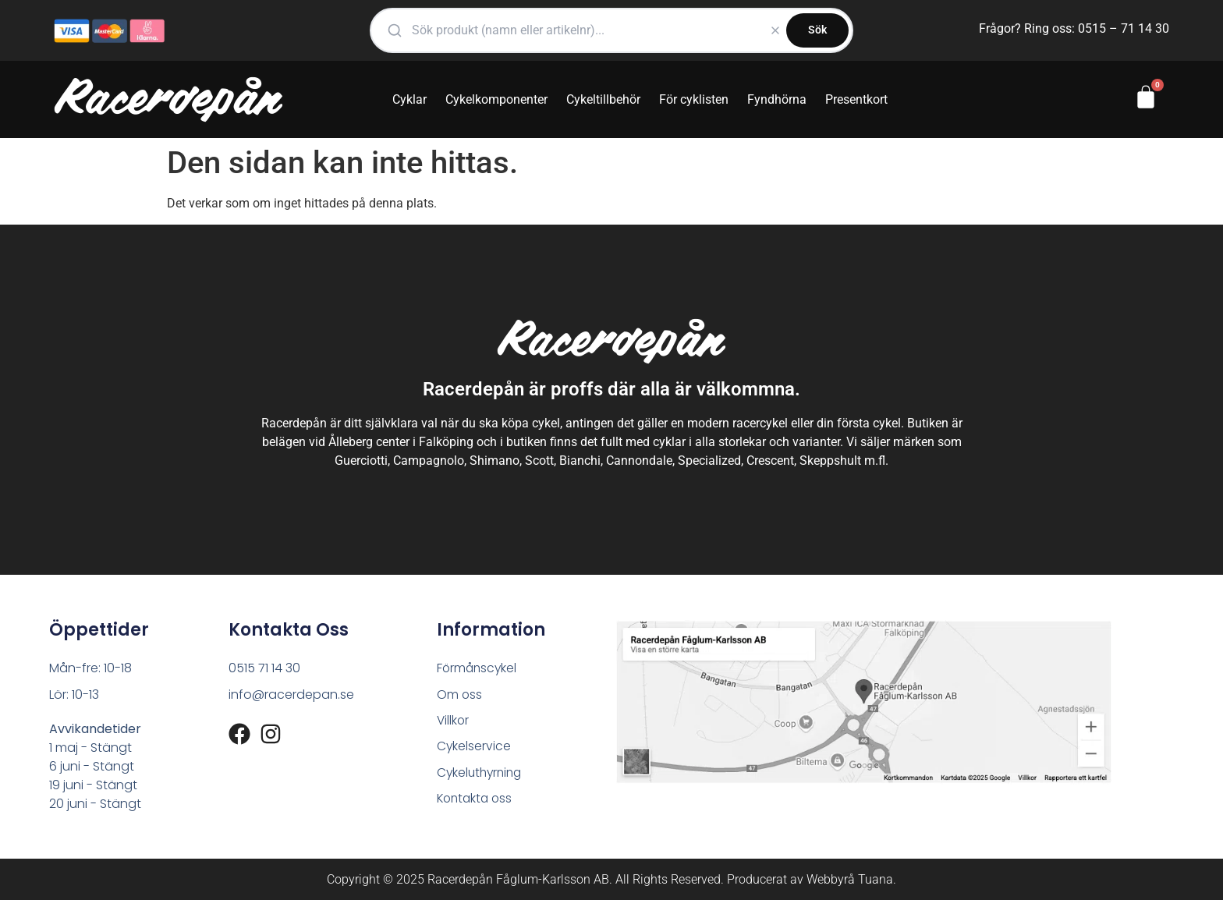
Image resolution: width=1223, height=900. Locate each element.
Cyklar (409, 99)
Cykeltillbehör (603, 99)
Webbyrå (830, 879)
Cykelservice (474, 747)
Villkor (453, 721)
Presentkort (856, 99)
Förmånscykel (478, 668)
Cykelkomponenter (496, 99)
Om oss (460, 694)
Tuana (875, 879)
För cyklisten (693, 99)
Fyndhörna (776, 99)
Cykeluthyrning (481, 774)
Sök (817, 29)
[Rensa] (775, 30)
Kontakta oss (476, 801)
